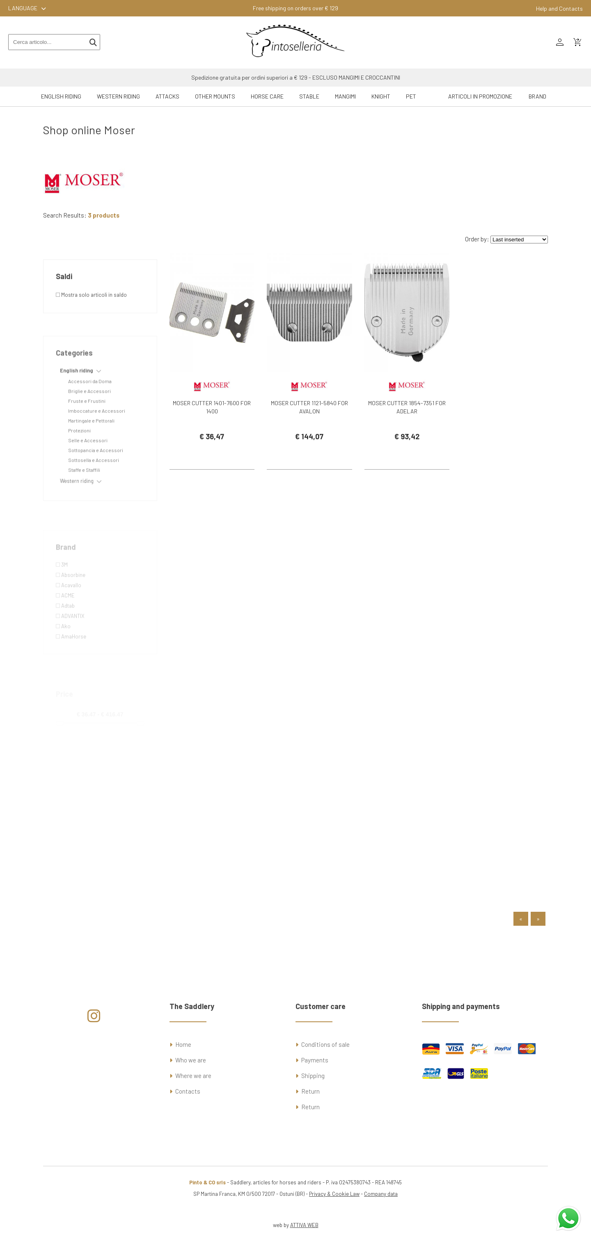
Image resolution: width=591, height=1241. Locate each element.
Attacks (167, 96)
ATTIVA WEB (304, 1225)
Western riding (118, 96)
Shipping (313, 1075)
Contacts (187, 1091)
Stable (309, 96)
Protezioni (79, 455)
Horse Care (267, 96)
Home (183, 1044)
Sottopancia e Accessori (95, 475)
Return (310, 1091)
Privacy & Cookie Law (334, 1194)
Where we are (193, 1075)
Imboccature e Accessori (96, 435)
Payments (314, 1060)
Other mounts (215, 96)
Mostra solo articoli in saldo (91, 316)
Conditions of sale (325, 1044)
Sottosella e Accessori (93, 485)
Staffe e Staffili (84, 495)
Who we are (190, 1060)
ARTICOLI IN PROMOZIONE (480, 96)
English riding (61, 96)
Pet (411, 96)
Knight (380, 96)
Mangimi (345, 96)
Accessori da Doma (90, 406)
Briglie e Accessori (89, 416)
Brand (537, 96)
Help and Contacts (559, 8)
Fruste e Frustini (86, 426)
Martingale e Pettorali (91, 445)
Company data (381, 1194)
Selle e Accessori (88, 465)
